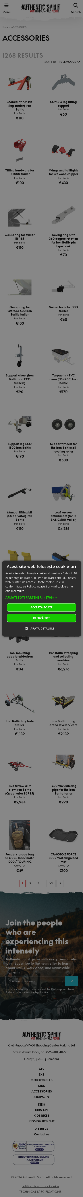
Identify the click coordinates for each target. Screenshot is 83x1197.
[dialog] (41, 598)
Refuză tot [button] (41, 618)
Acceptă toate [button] (42, 607)
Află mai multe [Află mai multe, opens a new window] (14, 591)
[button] (41, 597)
